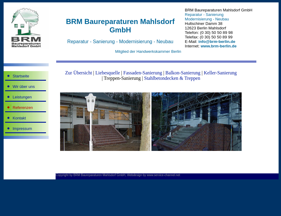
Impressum (22, 128)
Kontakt (19, 118)
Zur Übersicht (78, 72)
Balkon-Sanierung (182, 72)
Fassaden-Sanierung (142, 72)
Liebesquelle (107, 72)
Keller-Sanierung (220, 72)
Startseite (21, 76)
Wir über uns (24, 86)
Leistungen (22, 97)
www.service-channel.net (163, 175)
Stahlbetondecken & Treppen (172, 78)
